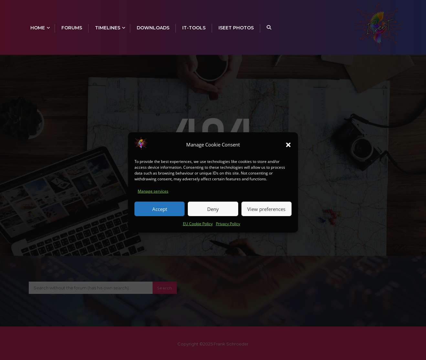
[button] (288, 148)
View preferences (266, 212)
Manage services (153, 194)
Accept (159, 212)
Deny (213, 212)
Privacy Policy (228, 227)
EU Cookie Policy (198, 227)
